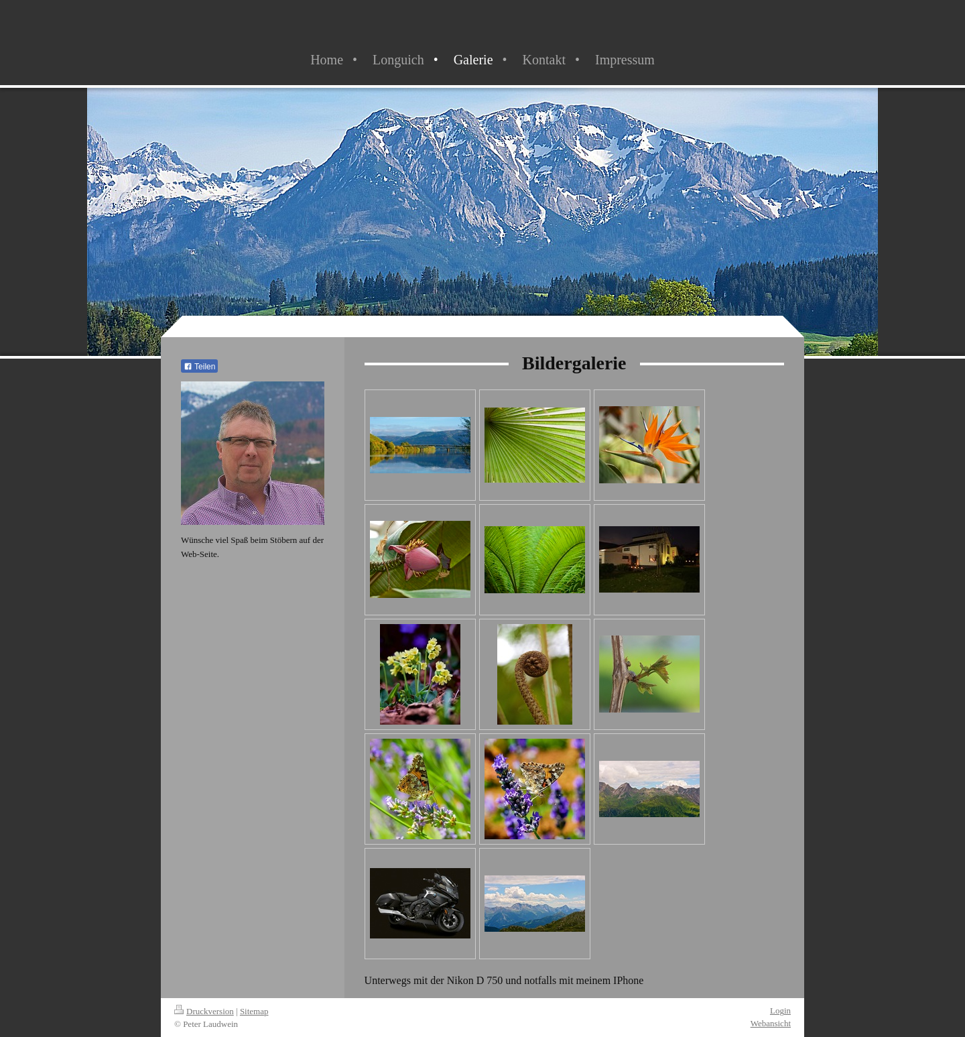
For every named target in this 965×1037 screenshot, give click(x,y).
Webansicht (771, 1023)
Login (780, 1010)
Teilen (199, 366)
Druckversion (204, 1011)
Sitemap (254, 1011)
